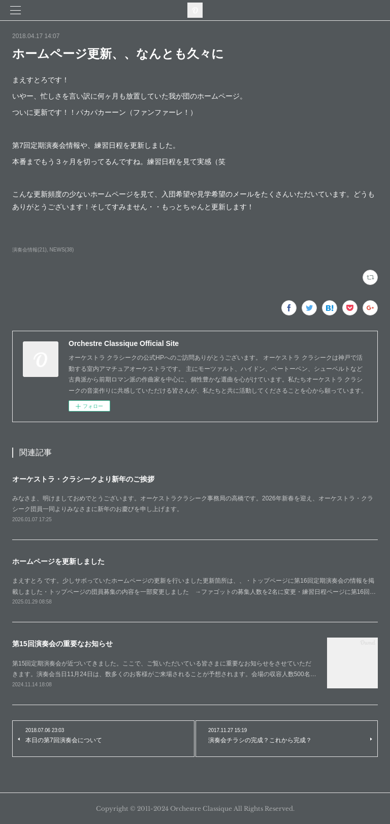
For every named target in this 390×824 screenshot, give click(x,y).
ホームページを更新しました (58, 561)
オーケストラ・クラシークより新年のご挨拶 (83, 479)
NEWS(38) (62, 249)
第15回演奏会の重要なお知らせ (62, 644)
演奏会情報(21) (29, 249)
